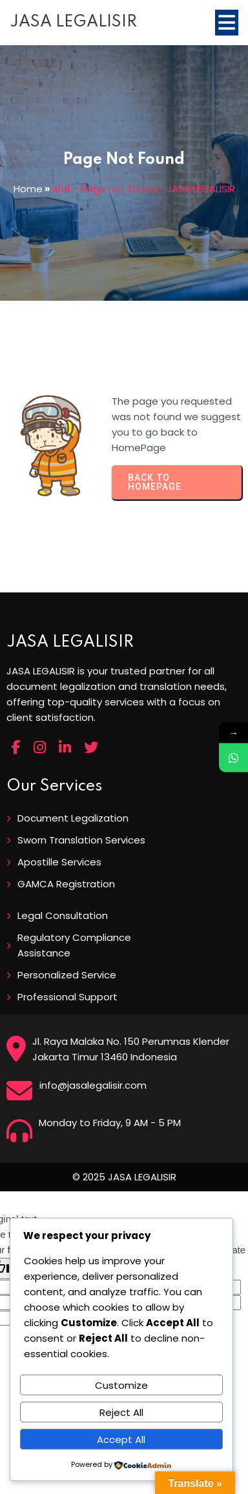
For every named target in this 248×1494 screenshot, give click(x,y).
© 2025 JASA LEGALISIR (124, 1177)
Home (28, 189)
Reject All (121, 1412)
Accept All (121, 1439)
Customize (121, 1385)
